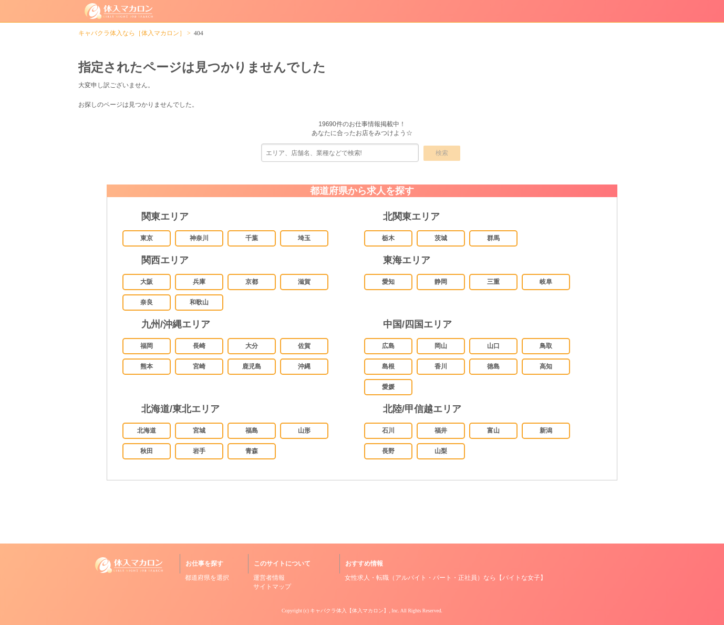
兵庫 (199, 281)
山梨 (441, 451)
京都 (251, 281)
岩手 (199, 451)
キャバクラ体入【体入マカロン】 (349, 610)
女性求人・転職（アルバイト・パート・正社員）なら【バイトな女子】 (445, 577)
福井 (441, 430)
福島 (251, 430)
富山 (493, 430)
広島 (388, 346)
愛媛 (388, 387)
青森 (251, 451)
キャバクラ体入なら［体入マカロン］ (131, 33)
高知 (546, 366)
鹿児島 (251, 366)
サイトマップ (272, 586)
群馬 (493, 238)
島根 (388, 366)
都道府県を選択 (207, 577)
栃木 (388, 238)
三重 (493, 281)
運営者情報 (269, 577)
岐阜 (546, 281)
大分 (251, 346)
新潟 (546, 430)
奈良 (146, 302)
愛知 (388, 281)
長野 (388, 451)
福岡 (146, 346)
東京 (146, 238)
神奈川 (199, 238)
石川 (388, 430)
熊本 (146, 366)
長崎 (199, 346)
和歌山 (199, 302)
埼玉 (304, 238)
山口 (493, 346)
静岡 (441, 281)
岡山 (441, 346)
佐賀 (304, 346)
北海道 (146, 430)
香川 (441, 366)
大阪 (146, 281)
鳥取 (546, 346)
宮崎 (199, 366)
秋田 (146, 451)
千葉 (251, 238)
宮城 (199, 430)
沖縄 (304, 366)
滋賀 (304, 281)
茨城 (441, 238)
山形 (304, 430)
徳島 (493, 366)
